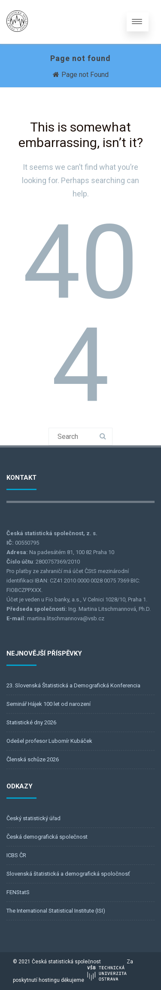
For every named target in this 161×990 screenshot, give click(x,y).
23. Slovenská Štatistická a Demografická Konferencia (73, 685)
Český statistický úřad (33, 818)
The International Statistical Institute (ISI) (55, 910)
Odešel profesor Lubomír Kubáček (49, 741)
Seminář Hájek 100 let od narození (48, 704)
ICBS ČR (16, 855)
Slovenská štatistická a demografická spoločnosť (68, 873)
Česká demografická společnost (47, 837)
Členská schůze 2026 (32, 759)
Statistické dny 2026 (31, 722)
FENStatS (18, 892)
